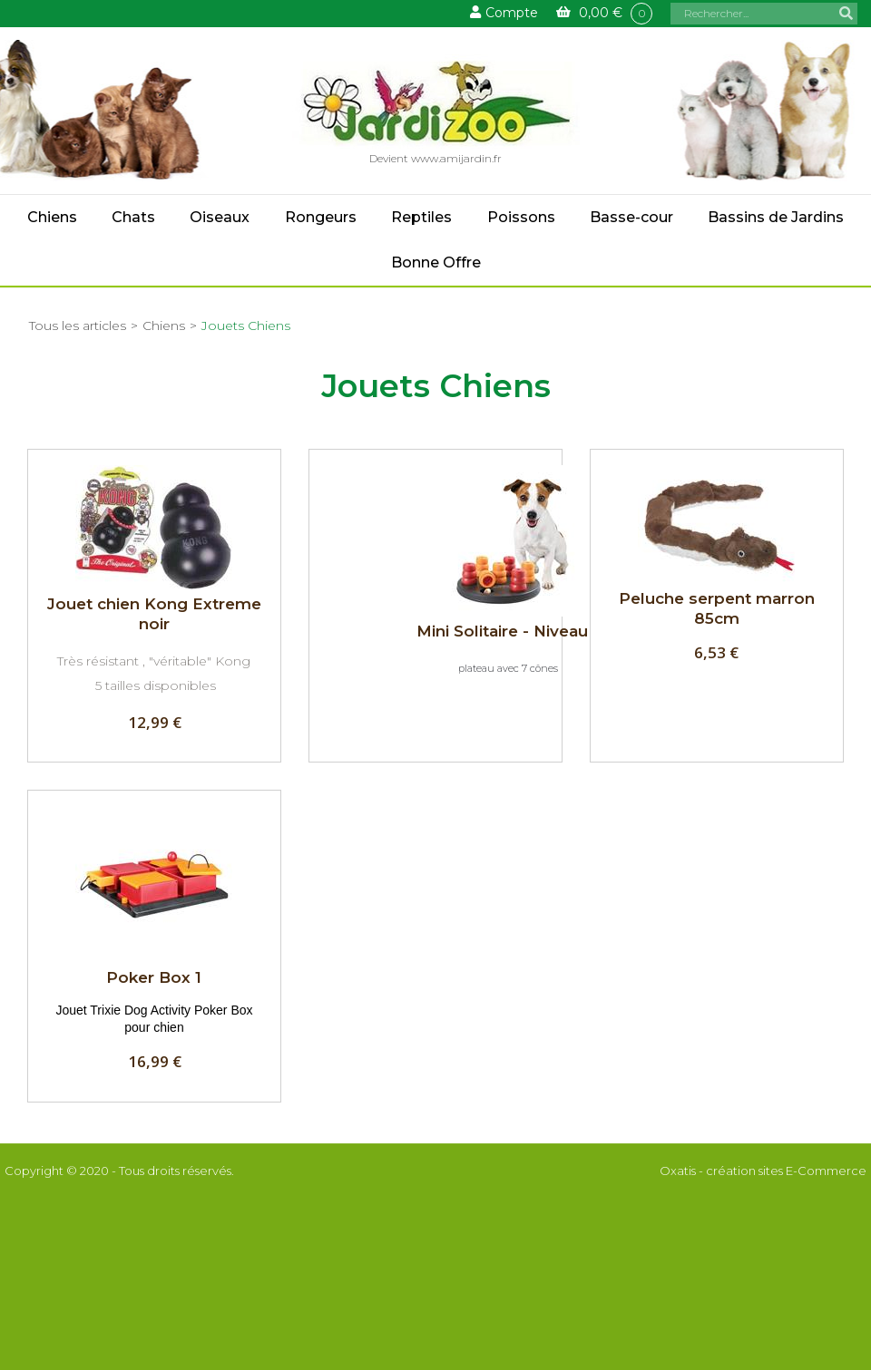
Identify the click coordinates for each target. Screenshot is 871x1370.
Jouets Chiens (245, 325)
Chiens (52, 217)
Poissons (521, 217)
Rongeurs (321, 217)
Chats (133, 217)
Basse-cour (631, 217)
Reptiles (421, 217)
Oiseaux (220, 217)
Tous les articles (77, 325)
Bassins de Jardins (776, 217)
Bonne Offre (436, 262)
